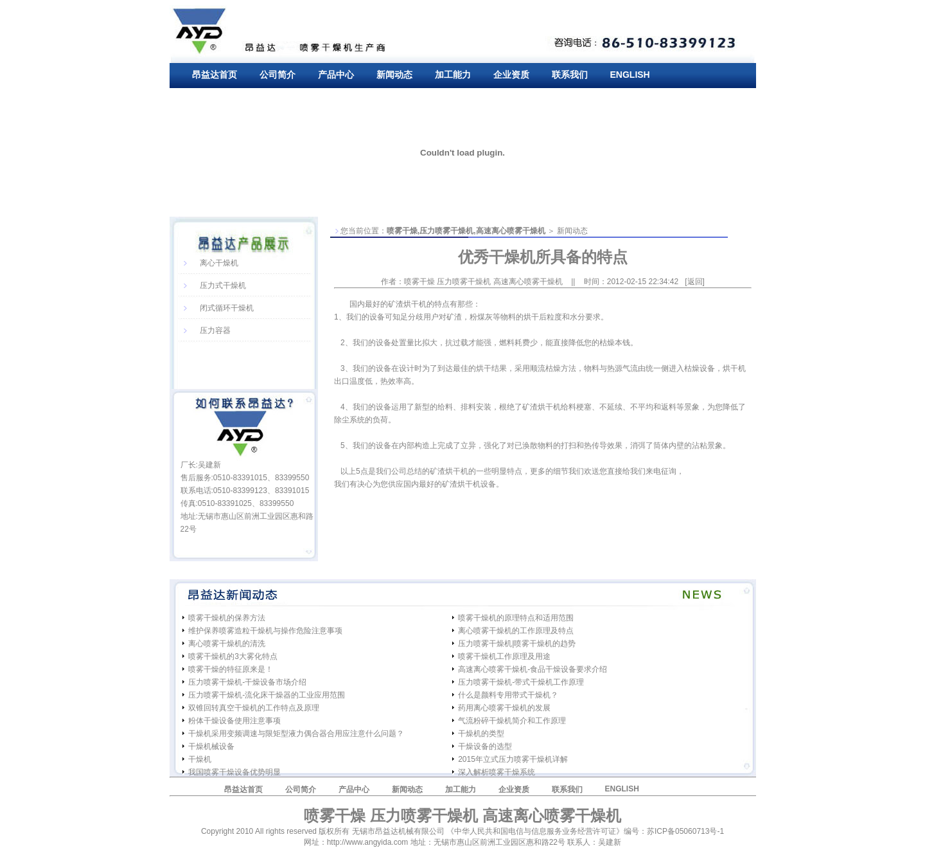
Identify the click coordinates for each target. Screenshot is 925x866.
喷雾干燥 (402, 230)
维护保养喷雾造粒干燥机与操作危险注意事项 (265, 630)
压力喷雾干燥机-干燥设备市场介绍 (247, 682)
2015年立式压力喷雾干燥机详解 (513, 759)
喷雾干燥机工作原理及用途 (504, 656)
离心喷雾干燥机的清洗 (226, 643)
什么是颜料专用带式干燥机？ (508, 694)
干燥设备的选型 (485, 746)
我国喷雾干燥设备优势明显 (234, 772)
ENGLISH (630, 74)
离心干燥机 (219, 262)
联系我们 (570, 74)
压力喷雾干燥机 (446, 230)
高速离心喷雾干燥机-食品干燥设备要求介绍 (532, 669)
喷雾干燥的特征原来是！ (230, 669)
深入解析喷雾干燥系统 (496, 772)
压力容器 (215, 330)
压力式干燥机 (223, 285)
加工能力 (453, 74)
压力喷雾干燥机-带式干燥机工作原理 (521, 682)
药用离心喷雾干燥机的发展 (504, 707)
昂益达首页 (214, 74)
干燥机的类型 (481, 733)
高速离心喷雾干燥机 (510, 230)
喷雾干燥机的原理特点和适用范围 (516, 617)
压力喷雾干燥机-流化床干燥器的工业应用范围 (266, 694)
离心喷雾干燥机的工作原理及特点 (516, 630)
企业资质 (511, 74)
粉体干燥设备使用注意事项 (234, 720)
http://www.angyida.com (368, 842)
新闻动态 (394, 74)
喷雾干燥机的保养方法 (226, 617)
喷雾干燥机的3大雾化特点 (233, 656)
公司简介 (277, 74)
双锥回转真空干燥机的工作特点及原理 (253, 707)
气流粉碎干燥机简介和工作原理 (512, 720)
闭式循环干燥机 (227, 307)
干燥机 (199, 759)
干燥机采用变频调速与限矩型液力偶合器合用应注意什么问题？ (296, 733)
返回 (695, 281)
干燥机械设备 (211, 746)
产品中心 (336, 74)
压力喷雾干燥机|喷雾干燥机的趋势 (517, 643)
